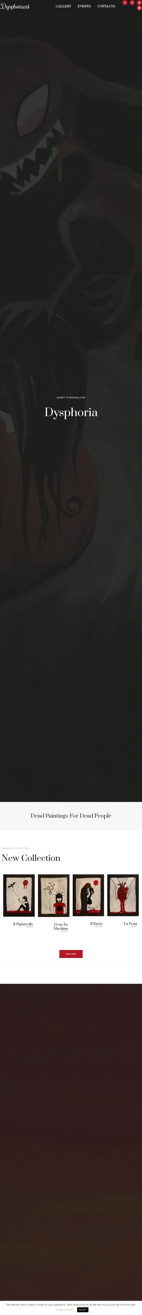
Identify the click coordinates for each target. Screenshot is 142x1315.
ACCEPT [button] (83, 1310)
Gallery (63, 6)
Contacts (106, 6)
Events (84, 6)
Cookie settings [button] (64, 1309)
